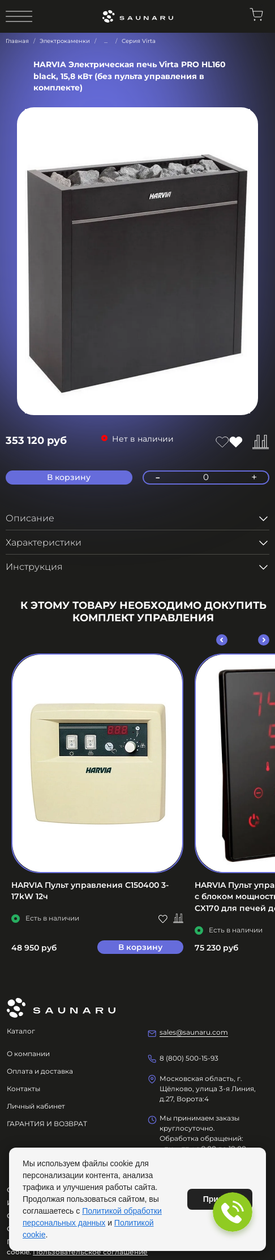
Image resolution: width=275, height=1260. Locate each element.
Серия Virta (139, 41)
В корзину (140, 947)
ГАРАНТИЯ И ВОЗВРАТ (47, 1123)
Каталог (21, 1031)
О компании (28, 1053)
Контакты (23, 1088)
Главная (17, 41)
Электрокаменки (65, 41)
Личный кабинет (36, 1106)
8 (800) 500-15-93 (189, 1058)
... (106, 41)
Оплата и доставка (40, 1071)
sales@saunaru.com (194, 1032)
